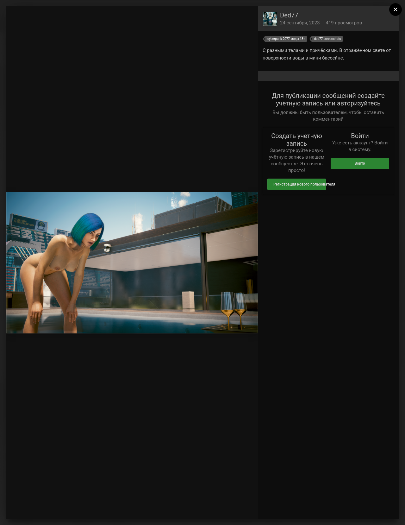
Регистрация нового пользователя (299, 184)
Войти (359, 163)
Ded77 (289, 15)
